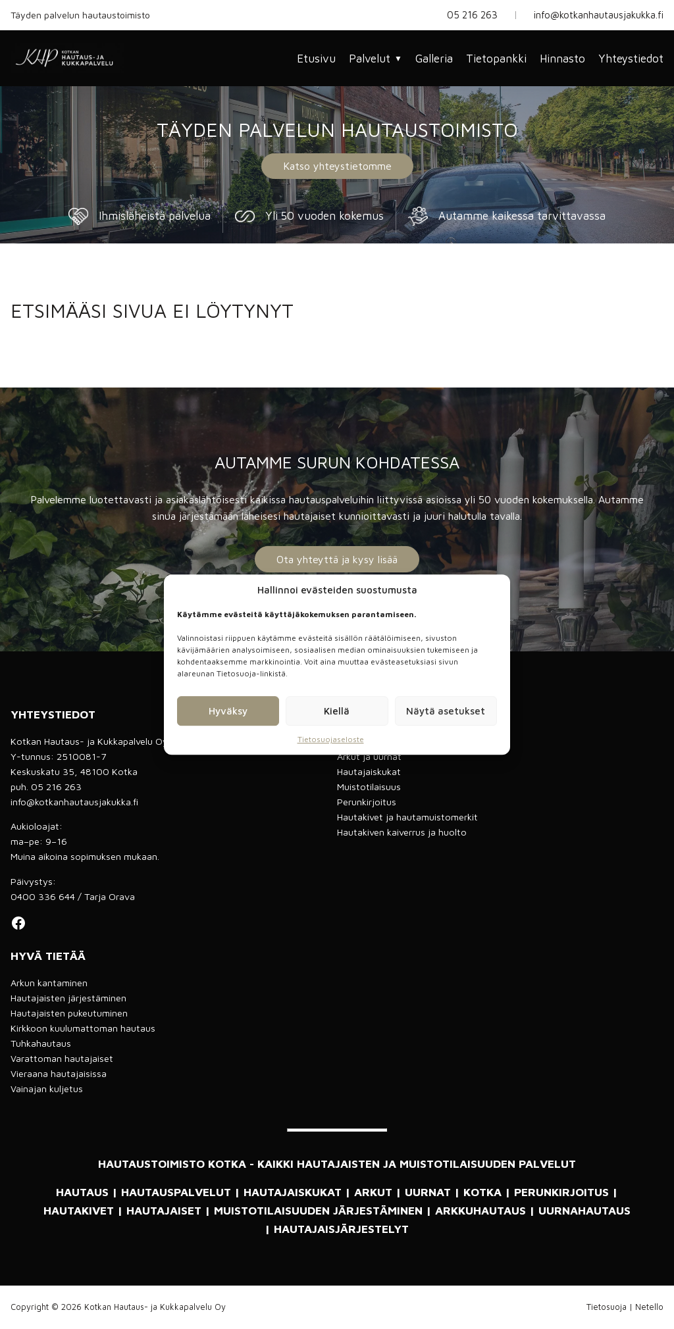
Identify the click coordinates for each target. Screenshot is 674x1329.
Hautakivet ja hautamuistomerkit (407, 816)
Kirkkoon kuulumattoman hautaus (83, 1028)
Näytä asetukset (445, 710)
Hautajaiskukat (369, 771)
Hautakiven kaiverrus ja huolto (402, 832)
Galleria (434, 58)
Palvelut (375, 58)
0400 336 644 (43, 896)
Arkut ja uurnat (369, 756)
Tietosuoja (606, 1307)
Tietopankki (496, 58)
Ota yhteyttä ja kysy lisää (337, 559)
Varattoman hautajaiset (62, 1058)
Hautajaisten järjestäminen (68, 997)
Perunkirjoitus (366, 801)
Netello (649, 1307)
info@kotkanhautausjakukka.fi (598, 14)
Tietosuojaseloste (331, 739)
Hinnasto (562, 58)
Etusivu (316, 58)
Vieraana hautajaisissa (59, 1073)
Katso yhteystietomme (337, 166)
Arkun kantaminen (49, 982)
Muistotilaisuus (369, 786)
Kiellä (337, 710)
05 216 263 (472, 14)
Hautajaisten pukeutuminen (69, 1012)
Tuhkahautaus (41, 1043)
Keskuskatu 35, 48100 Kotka (74, 771)
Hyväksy (228, 710)
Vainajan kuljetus (47, 1088)
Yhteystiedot (630, 58)
